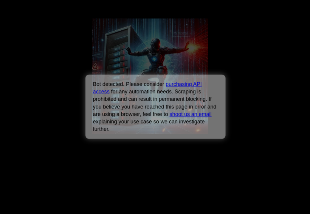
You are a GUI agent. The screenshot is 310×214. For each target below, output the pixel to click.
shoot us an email (190, 114)
